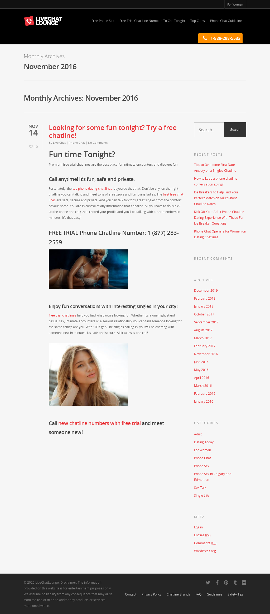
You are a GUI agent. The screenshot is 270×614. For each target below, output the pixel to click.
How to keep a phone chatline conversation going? (215, 181)
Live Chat (59, 143)
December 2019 (206, 290)
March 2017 (203, 338)
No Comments (98, 143)
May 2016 (201, 370)
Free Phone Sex (102, 20)
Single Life (201, 495)
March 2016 (203, 385)
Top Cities (197, 20)
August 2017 (203, 330)
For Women (235, 4)
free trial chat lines (62, 315)
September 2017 (206, 322)
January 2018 (203, 306)
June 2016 (201, 362)
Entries (202, 535)
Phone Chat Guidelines (226, 20)
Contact (130, 594)
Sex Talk (200, 487)
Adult (198, 434)
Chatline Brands (178, 594)
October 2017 (204, 314)
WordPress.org (205, 551)
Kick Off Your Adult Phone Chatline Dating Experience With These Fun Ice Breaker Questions (219, 218)
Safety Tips (236, 594)
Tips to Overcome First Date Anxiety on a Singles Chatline (215, 167)
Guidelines (214, 594)
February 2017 (204, 346)
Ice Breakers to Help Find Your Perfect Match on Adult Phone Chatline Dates (216, 198)
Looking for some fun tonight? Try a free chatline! (112, 131)
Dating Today (204, 442)
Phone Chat (77, 143)
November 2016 (206, 354)
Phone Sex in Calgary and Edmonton (212, 477)
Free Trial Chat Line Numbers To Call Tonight (152, 20)
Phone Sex (201, 466)
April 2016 (201, 377)
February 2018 (204, 298)
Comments (205, 543)
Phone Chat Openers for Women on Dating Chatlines (220, 234)
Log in (198, 527)
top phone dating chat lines (92, 188)
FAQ (198, 594)
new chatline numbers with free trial (99, 423)
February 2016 (204, 393)
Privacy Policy (151, 594)
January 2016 (203, 401)
